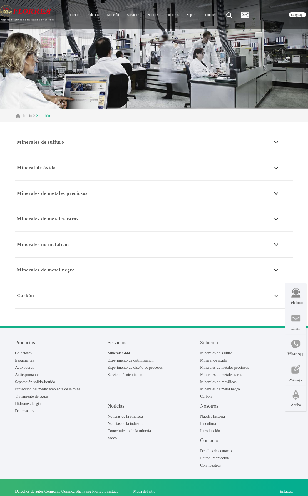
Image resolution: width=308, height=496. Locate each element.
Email (296, 321)
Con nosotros (210, 465)
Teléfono (296, 296)
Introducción (210, 431)
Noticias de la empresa (125, 416)
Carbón (206, 396)
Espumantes (24, 360)
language (297, 15)
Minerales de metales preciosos (224, 367)
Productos (92, 15)
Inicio (74, 15)
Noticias (152, 15)
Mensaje (295, 373)
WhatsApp (296, 347)
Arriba (296, 398)
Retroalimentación (214, 458)
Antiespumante (27, 375)
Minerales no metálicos (218, 382)
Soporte (192, 15)
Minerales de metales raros (221, 375)
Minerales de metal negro (220, 389)
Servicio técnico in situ (125, 375)
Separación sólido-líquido (35, 382)
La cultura (208, 424)
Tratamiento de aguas (31, 396)
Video (112, 438)
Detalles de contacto (216, 451)
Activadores (24, 367)
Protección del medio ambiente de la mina (48, 389)
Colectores (23, 353)
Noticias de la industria (125, 424)
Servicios (133, 15)
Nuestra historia (212, 416)
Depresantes (24, 411)
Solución (113, 15)
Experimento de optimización (131, 360)
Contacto (211, 15)
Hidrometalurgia (28, 404)
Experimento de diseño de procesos (135, 367)
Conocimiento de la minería (129, 431)
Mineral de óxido (213, 360)
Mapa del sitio (144, 491)
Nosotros (172, 15)
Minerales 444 (119, 353)
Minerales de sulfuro (216, 353)
